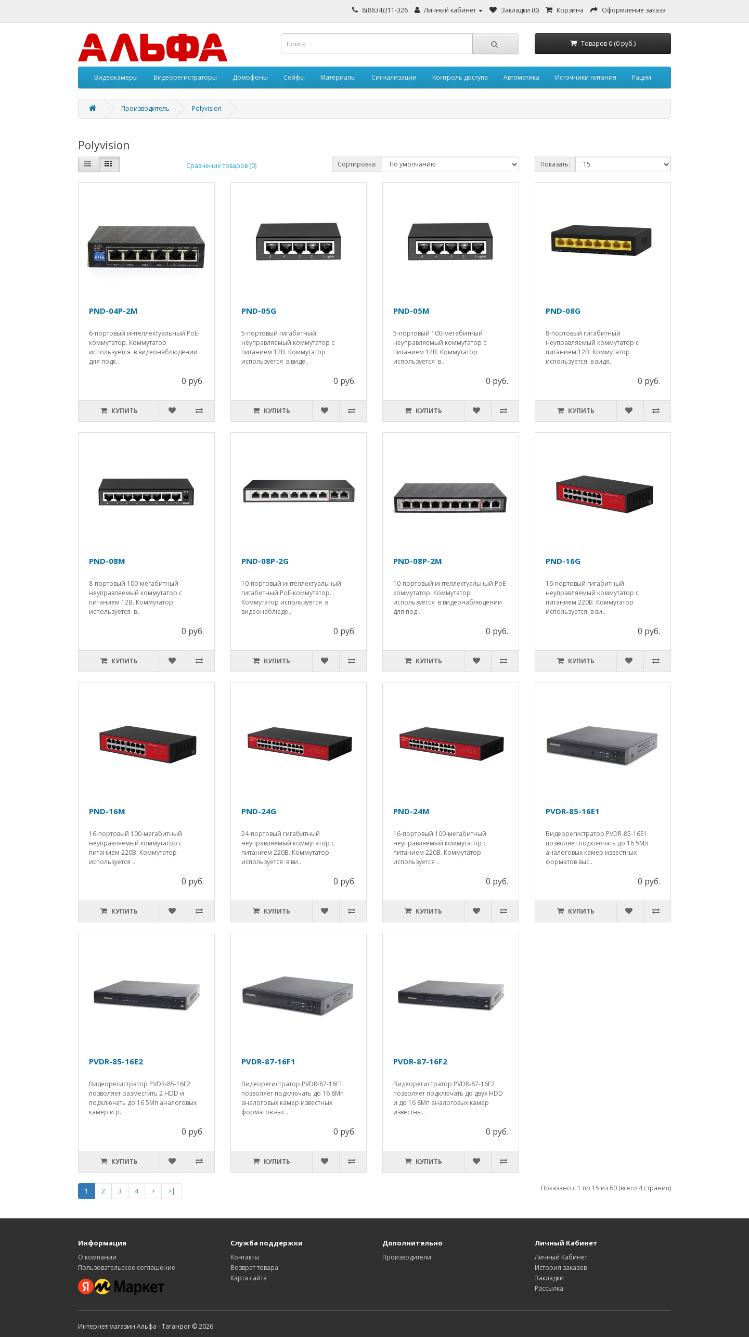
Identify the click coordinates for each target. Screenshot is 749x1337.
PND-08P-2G (265, 561)
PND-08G (563, 310)
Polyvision (207, 108)
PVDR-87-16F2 (420, 1061)
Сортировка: (357, 164)
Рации (641, 77)
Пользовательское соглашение (126, 1267)
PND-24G (258, 811)
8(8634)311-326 (385, 10)
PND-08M (107, 561)
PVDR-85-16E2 (116, 1061)
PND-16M (107, 811)
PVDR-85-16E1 (573, 811)
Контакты (244, 1257)
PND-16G (563, 561)
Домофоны (250, 77)
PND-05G (258, 310)
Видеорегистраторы (185, 77)
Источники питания (585, 77)
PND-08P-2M (417, 561)
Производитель (145, 108)
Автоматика (521, 77)
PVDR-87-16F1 (268, 1061)
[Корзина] (603, 43)
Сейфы (294, 77)
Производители (406, 1257)
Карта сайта (248, 1278)
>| (171, 1191)
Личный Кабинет (561, 1257)
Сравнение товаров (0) (221, 165)
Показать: (555, 164)
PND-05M (411, 310)
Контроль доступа (460, 77)
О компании (97, 1257)
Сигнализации (394, 77)
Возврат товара (254, 1267)
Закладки (549, 1278)
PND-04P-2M (113, 310)
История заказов (561, 1267)
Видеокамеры (116, 77)
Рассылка (549, 1288)
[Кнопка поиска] (495, 43)
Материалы (338, 77)
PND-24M (411, 811)
